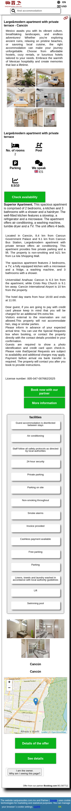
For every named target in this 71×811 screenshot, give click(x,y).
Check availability (24, 197)
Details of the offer (35, 743)
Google (53, 800)
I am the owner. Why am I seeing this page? (24, 772)
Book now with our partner (44, 391)
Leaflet (44, 732)
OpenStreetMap (58, 732)
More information (44, 403)
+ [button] (9, 682)
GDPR (37, 807)
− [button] (9, 688)
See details (36, 758)
